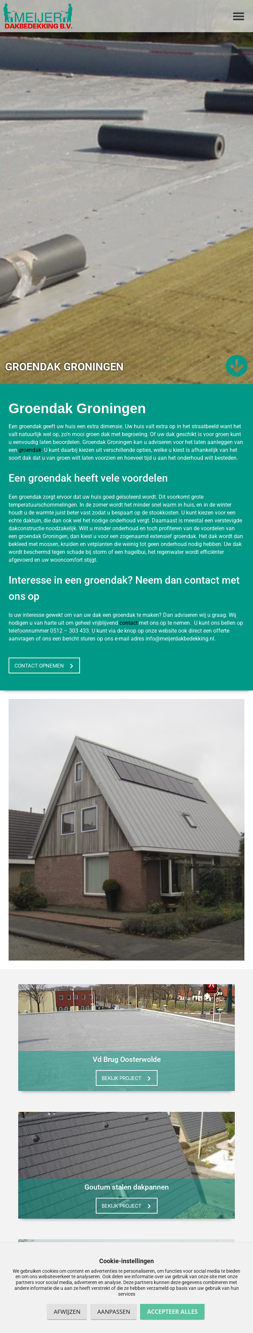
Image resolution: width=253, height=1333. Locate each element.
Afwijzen (67, 1312)
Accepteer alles (172, 1312)
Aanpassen (113, 1312)
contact (128, 636)
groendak (30, 463)
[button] (238, 16)
